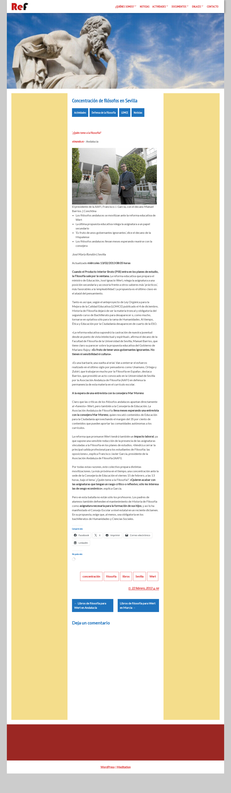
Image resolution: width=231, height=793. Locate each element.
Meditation (124, 786)
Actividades (159, 6)
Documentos (179, 6)
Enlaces (196, 6)
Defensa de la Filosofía (104, 123)
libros (126, 591)
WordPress (108, 786)
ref (157, 603)
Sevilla (139, 591)
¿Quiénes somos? (124, 6)
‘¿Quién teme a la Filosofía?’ (86, 143)
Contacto (212, 6)
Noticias (144, 6)
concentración (91, 591)
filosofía (111, 591)
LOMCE (124, 123)
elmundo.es (78, 152)
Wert (152, 591)
